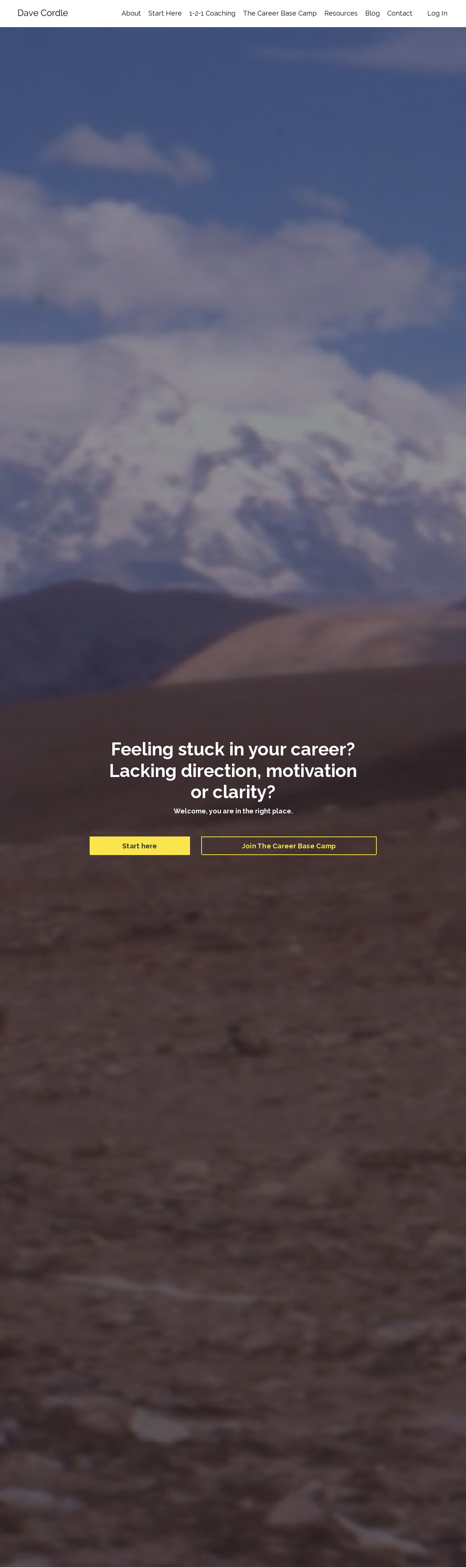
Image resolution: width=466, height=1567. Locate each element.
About (131, 13)
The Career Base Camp (280, 13)
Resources (341, 13)
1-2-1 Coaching (212, 13)
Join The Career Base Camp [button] (289, 846)
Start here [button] (139, 846)
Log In (437, 13)
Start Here (165, 13)
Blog (372, 13)
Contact (399, 13)
